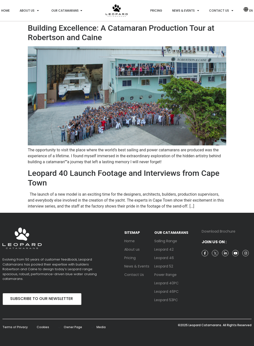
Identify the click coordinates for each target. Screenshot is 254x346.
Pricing (156, 10)
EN (251, 10)
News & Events (185, 11)
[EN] (245, 10)
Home (5, 10)
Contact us (221, 11)
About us (29, 11)
